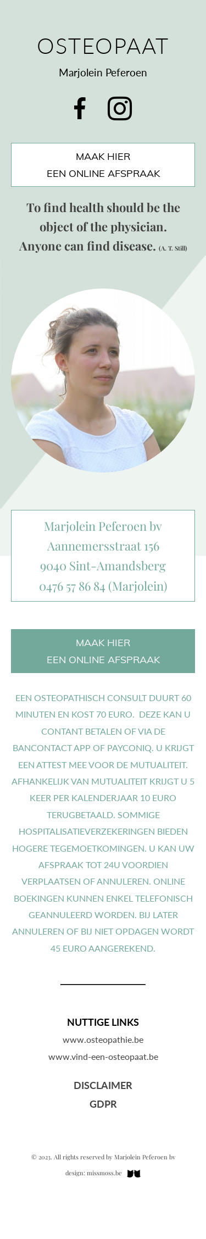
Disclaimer (103, 1085)
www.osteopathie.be (103, 1039)
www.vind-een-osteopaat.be (103, 1056)
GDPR (103, 1104)
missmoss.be (104, 1173)
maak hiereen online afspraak (103, 165)
